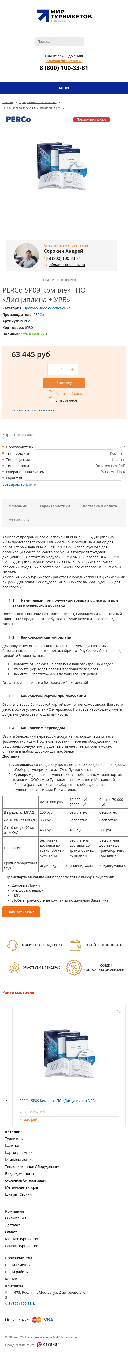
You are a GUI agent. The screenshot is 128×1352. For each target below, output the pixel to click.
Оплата (11, 1232)
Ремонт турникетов (21, 1245)
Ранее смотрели (18, 992)
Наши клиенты (17, 1264)
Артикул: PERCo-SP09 (32, 1112)
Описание (18, 506)
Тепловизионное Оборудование (32, 1166)
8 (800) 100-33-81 (64, 67)
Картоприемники (20, 1152)
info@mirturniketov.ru (64, 61)
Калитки (12, 1145)
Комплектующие (19, 1159)
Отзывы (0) (19, 520)
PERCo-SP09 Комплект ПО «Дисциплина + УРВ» (57, 1101)
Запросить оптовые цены (33, 410)
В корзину (64, 382)
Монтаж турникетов (22, 1238)
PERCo (38, 314)
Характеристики (55, 506)
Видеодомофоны (19, 1173)
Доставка (13, 1225)
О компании (15, 1218)
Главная (7, 102)
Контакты (13, 1278)
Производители (18, 1257)
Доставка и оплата (100, 506)
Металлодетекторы (21, 1187)
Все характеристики (19, 484)
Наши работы (17, 1271)
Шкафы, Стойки (18, 1194)
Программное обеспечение (37, 102)
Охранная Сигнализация (26, 1180)
